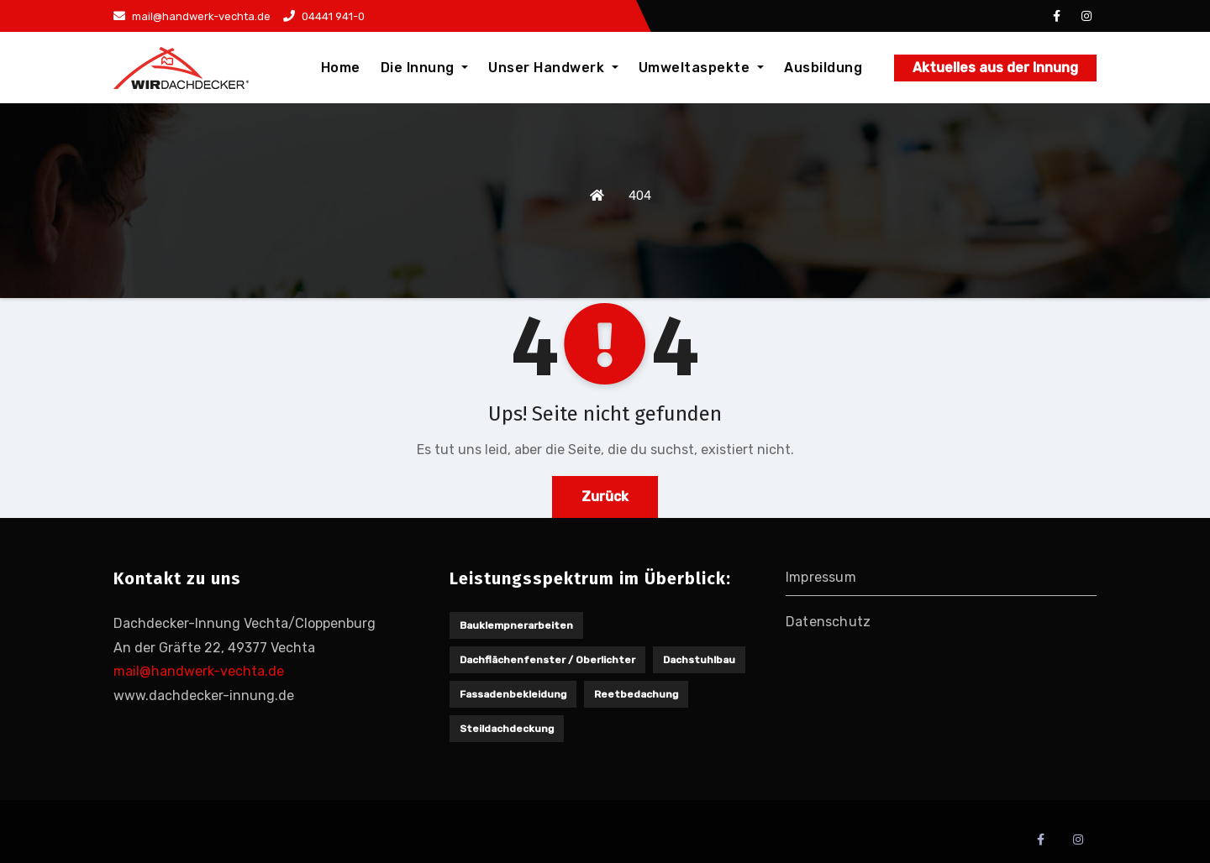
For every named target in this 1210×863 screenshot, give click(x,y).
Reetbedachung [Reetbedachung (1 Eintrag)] (636, 694)
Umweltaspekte (701, 68)
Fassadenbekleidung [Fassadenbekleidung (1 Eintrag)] (513, 694)
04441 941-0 (324, 16)
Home (340, 68)
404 (640, 195)
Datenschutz (828, 622)
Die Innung (425, 68)
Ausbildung (823, 68)
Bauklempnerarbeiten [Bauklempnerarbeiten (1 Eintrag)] (516, 625)
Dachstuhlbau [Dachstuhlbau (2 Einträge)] (699, 660)
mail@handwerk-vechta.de (192, 16)
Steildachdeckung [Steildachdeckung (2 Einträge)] (507, 729)
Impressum (821, 577)
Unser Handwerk (553, 68)
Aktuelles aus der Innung (995, 68)
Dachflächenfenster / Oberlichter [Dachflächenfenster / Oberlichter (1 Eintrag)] (547, 660)
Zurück (605, 497)
